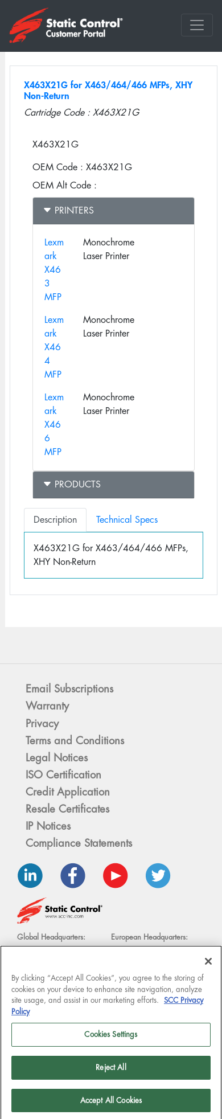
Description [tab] (55, 520)
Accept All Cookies (111, 1103)
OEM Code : (57, 167)
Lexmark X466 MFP (54, 424)
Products (72, 484)
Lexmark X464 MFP (54, 347)
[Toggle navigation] (197, 25)
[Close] (208, 964)
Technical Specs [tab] (127, 520)
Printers (68, 210)
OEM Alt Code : (64, 185)
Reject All (111, 1070)
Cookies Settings (110, 1037)
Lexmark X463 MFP (54, 269)
